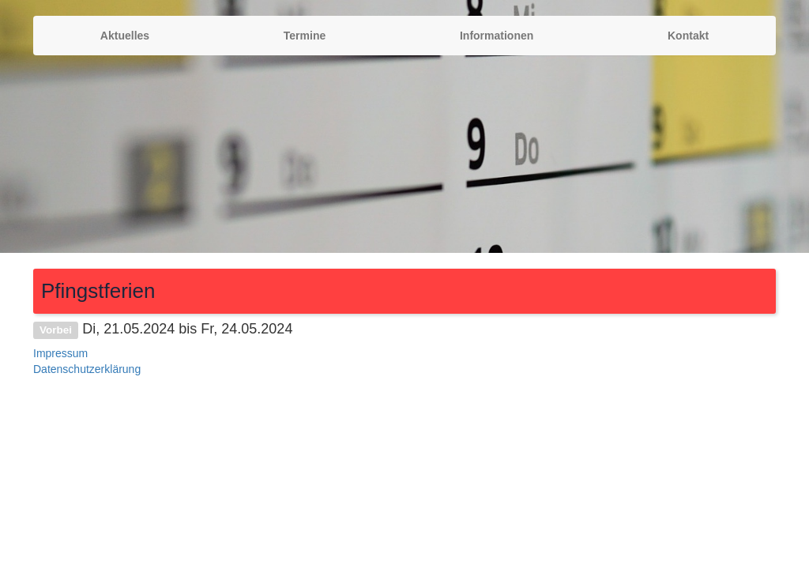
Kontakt (688, 35)
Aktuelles (124, 35)
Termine (304, 35)
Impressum (60, 353)
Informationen (496, 35)
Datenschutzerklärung (87, 369)
